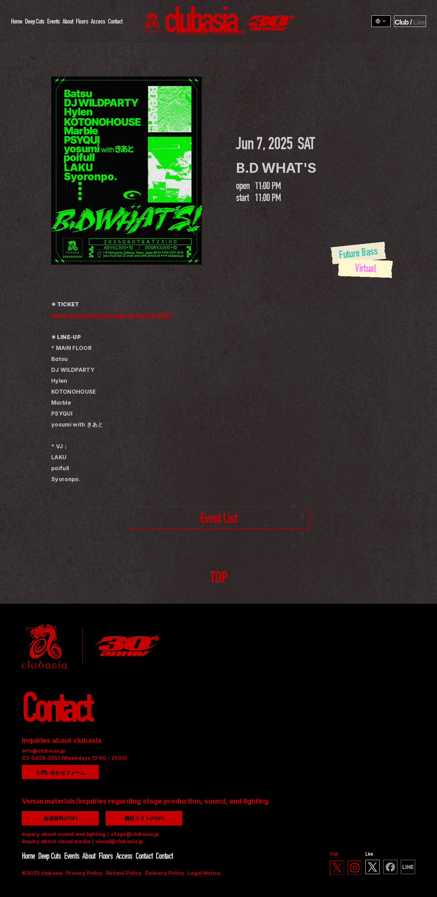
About (67, 22)
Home (16, 22)
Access (98, 22)
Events (53, 22)
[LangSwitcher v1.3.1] (381, 21)
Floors (82, 22)
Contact (115, 22)
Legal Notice (204, 873)
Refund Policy (124, 873)
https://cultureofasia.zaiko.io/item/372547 (111, 315)
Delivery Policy (164, 873)
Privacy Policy (84, 873)
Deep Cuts (34, 22)
